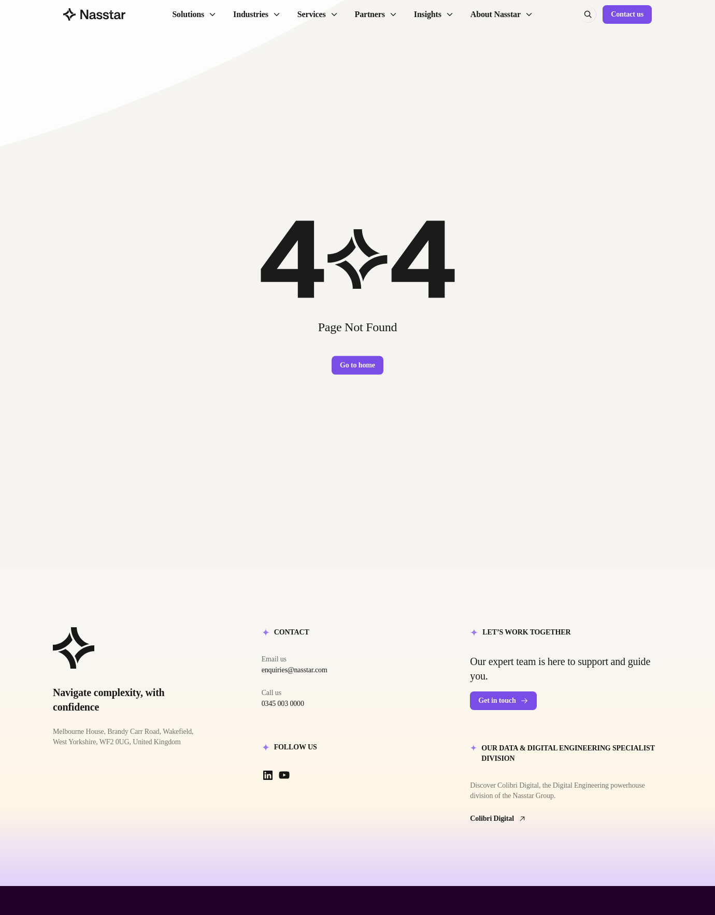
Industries (257, 14)
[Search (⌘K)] (588, 14)
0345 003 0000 (283, 703)
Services (317, 14)
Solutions (194, 14)
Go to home (357, 365)
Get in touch (503, 701)
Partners (376, 14)
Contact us (627, 14)
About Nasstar (501, 14)
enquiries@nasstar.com (294, 670)
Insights (434, 14)
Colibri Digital (498, 819)
